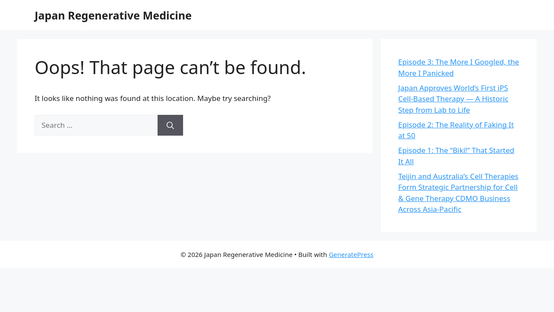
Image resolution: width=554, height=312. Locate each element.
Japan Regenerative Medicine (113, 15)
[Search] (170, 125)
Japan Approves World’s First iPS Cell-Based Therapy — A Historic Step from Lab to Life (453, 99)
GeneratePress (351, 254)
